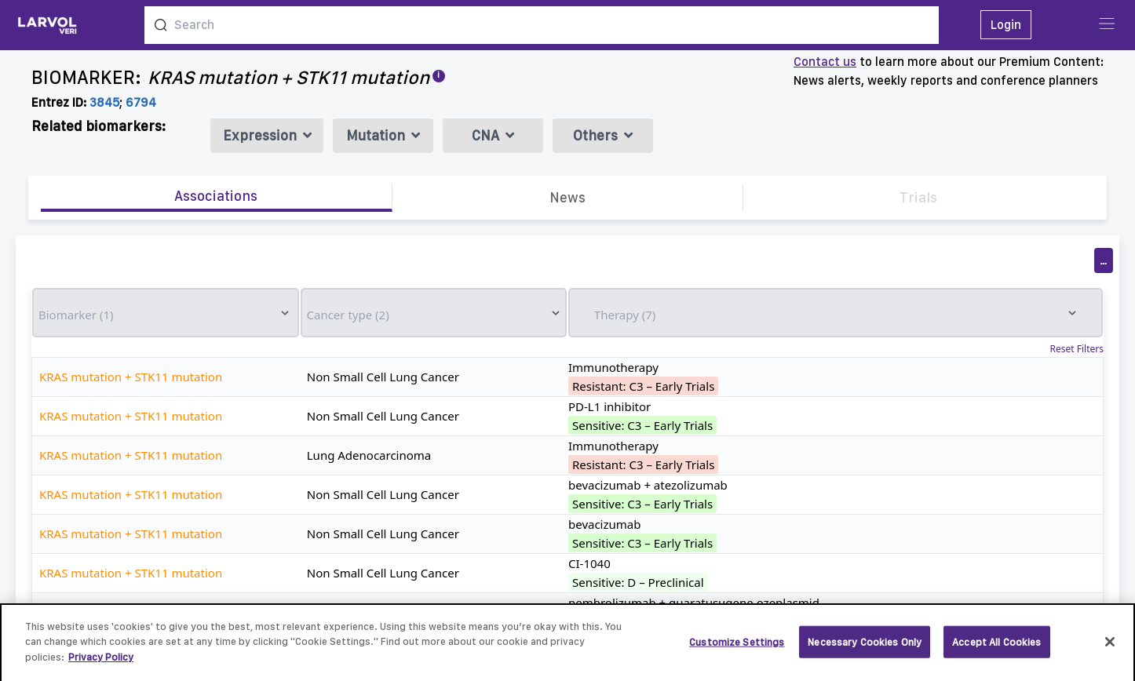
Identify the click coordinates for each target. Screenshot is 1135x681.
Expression (267, 135)
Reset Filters (1077, 349)
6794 (141, 102)
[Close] (1110, 649)
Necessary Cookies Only (865, 648)
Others (603, 135)
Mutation (383, 135)
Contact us (825, 61)
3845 (104, 102)
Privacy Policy (100, 664)
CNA (493, 135)
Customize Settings (736, 648)
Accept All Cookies (996, 648)
